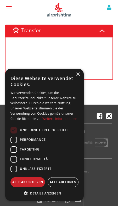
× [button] (78, 74)
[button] (44, 193)
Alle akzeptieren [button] (27, 182)
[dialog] (44, 135)
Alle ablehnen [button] (63, 182)
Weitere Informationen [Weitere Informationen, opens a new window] (59, 118)
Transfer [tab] (27, 31)
